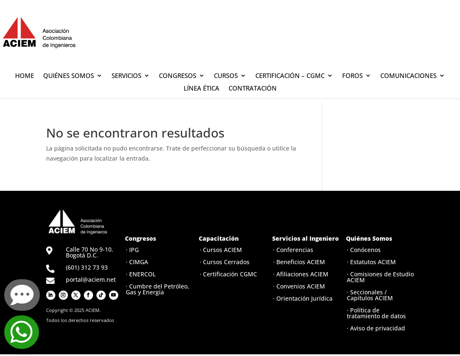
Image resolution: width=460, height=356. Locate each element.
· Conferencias (293, 250)
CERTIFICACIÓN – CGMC (290, 76)
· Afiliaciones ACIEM (300, 274)
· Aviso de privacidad (376, 328)
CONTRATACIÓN (253, 88)
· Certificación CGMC (228, 274)
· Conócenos (364, 250)
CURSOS (226, 76)
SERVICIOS (126, 76)
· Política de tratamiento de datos (376, 313)
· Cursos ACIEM (221, 250)
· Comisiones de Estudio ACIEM (380, 277)
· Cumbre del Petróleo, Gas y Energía (157, 289)
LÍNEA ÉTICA (201, 88)
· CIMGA (137, 262)
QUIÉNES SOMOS (68, 76)
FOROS (352, 76)
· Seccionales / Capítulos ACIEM (370, 295)
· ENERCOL (141, 274)
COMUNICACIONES (408, 76)
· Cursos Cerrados (224, 262)
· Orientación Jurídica (303, 298)
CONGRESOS (177, 76)
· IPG (132, 250)
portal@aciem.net (91, 279)
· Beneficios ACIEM (299, 262)
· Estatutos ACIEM (371, 262)
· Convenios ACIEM (299, 286)
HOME (24, 76)
